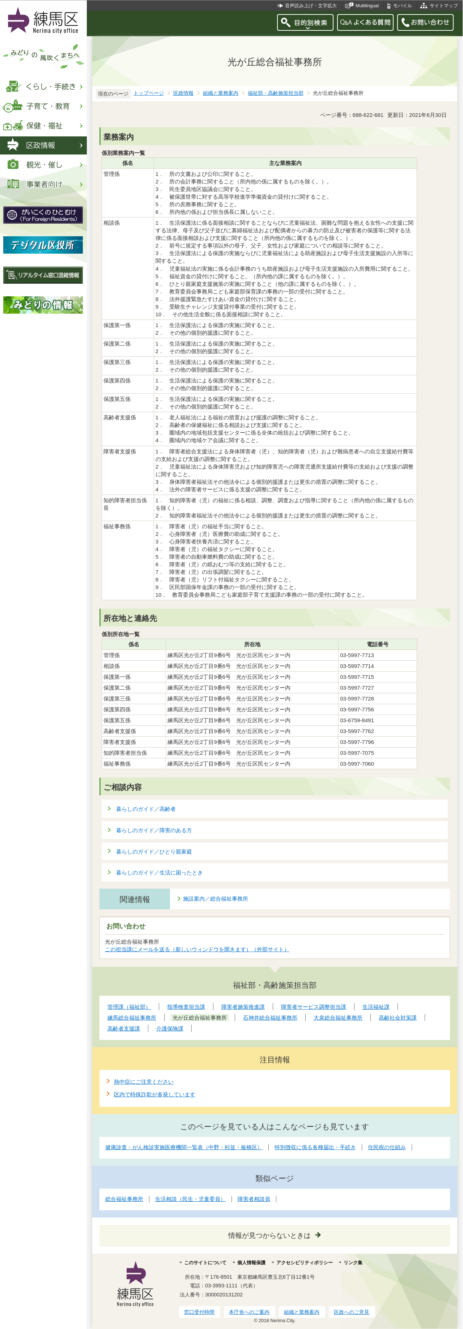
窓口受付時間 (199, 1312)
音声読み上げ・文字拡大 (311, 5)
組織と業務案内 (220, 93)
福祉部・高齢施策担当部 (275, 93)
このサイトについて (205, 1262)
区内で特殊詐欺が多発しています (154, 1094)
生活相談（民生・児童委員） (190, 1199)
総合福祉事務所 (124, 1199)
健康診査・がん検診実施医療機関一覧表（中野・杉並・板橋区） (184, 1147)
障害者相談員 (254, 1199)
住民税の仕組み (387, 1147)
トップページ (148, 93)
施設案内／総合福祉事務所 (215, 899)
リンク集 (353, 1262)
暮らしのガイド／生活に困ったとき (159, 872)
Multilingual (367, 5)
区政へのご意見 (351, 1312)
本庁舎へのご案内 (249, 1312)
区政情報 (183, 93)
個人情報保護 (251, 1262)
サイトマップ (444, 5)
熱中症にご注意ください (144, 1082)
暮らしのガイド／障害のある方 (154, 830)
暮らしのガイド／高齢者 (146, 809)
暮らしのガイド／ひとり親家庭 (154, 851)
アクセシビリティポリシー (304, 1262)
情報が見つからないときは (269, 1235)
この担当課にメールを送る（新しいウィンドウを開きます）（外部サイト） (197, 949)
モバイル (402, 5)
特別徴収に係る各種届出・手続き (315, 1147)
